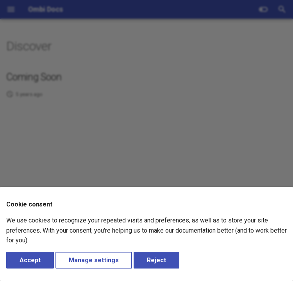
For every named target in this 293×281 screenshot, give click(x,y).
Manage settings (94, 260)
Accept (30, 260)
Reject (156, 260)
